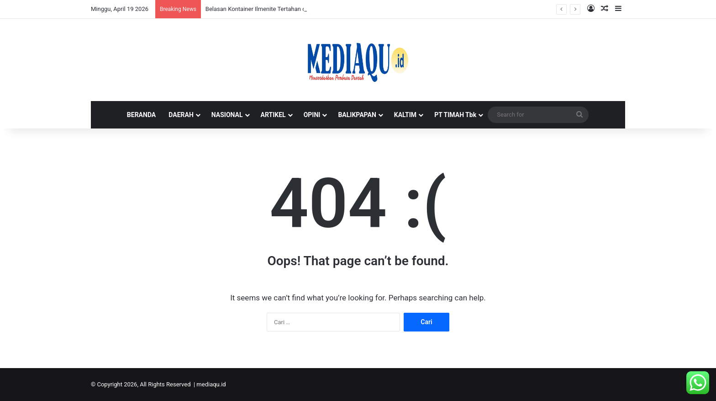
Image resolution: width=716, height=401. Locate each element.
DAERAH (181, 114)
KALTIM (405, 114)
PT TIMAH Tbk (455, 114)
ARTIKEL (273, 114)
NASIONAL (227, 114)
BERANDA (141, 114)
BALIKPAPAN (357, 114)
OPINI (312, 114)
